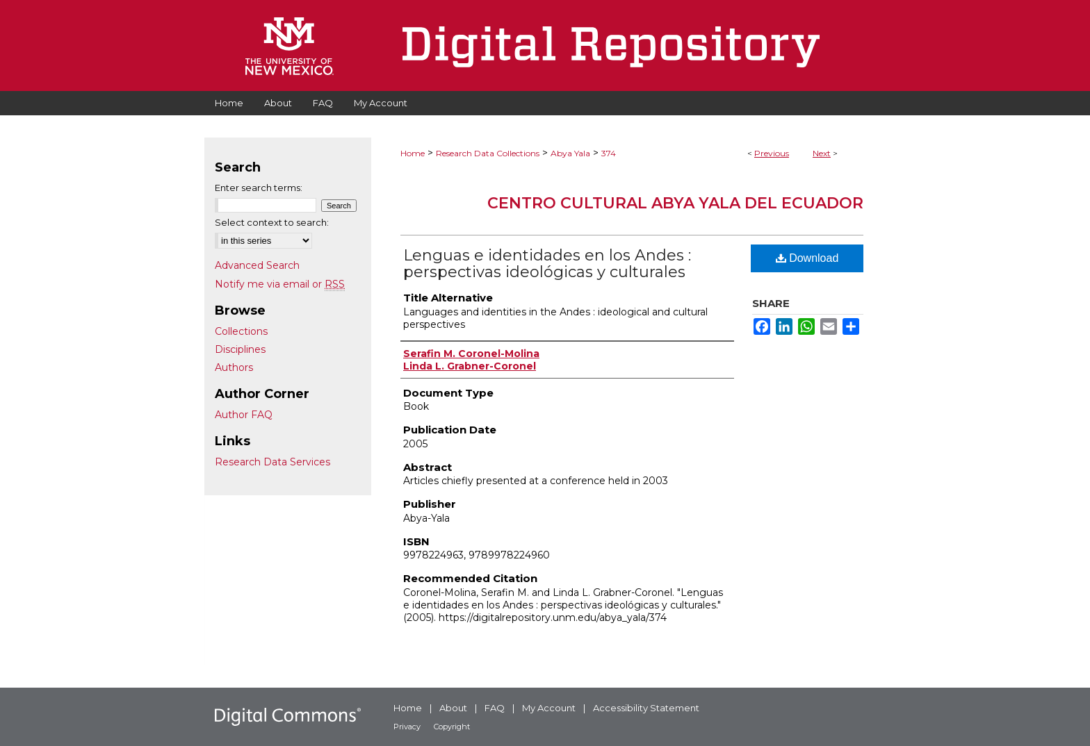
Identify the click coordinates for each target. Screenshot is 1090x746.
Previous (771, 153)
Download (807, 258)
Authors (234, 367)
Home (412, 153)
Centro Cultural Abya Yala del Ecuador (675, 203)
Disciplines (240, 349)
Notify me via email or (280, 284)
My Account (549, 707)
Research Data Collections (487, 153)
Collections (241, 331)
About (453, 707)
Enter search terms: (258, 187)
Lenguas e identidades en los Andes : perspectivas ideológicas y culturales (547, 263)
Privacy (407, 726)
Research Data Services (272, 462)
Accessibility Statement (646, 707)
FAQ (495, 707)
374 (608, 153)
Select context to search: (272, 222)
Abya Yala (570, 153)
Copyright (452, 726)
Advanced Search (257, 265)
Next (822, 153)
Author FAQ (243, 414)
